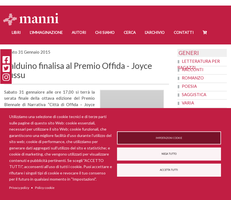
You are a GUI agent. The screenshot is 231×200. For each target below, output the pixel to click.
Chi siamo (105, 32)
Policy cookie (44, 188)
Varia (188, 102)
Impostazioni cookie (169, 137)
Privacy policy (19, 188)
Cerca (130, 32)
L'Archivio (155, 32)
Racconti (192, 69)
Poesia (189, 86)
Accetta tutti (169, 170)
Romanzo (193, 77)
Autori (79, 32)
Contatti (183, 32)
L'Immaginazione (46, 32)
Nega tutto (169, 153)
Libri (16, 32)
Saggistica (194, 94)
